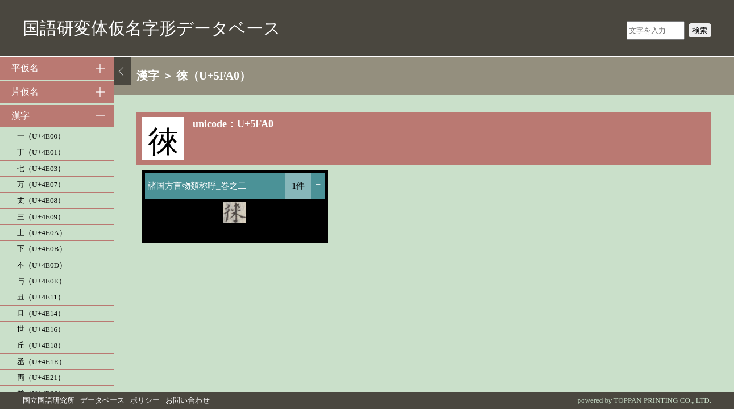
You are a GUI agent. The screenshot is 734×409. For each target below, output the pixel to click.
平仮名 (25, 68)
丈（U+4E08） (41, 200)
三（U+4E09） (41, 216)
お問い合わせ (187, 400)
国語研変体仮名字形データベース (152, 28)
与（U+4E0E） (41, 281)
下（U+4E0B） (42, 248)
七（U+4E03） (41, 168)
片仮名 (25, 92)
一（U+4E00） (41, 136)
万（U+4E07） (41, 184)
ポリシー (145, 400)
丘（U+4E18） (41, 345)
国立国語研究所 (48, 400)
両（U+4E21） (41, 377)
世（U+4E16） (41, 329)
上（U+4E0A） (42, 232)
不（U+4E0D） (42, 265)
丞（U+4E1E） (41, 361)
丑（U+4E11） (41, 297)
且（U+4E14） (41, 313)
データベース (102, 400)
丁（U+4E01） (41, 152)
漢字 (20, 115)
